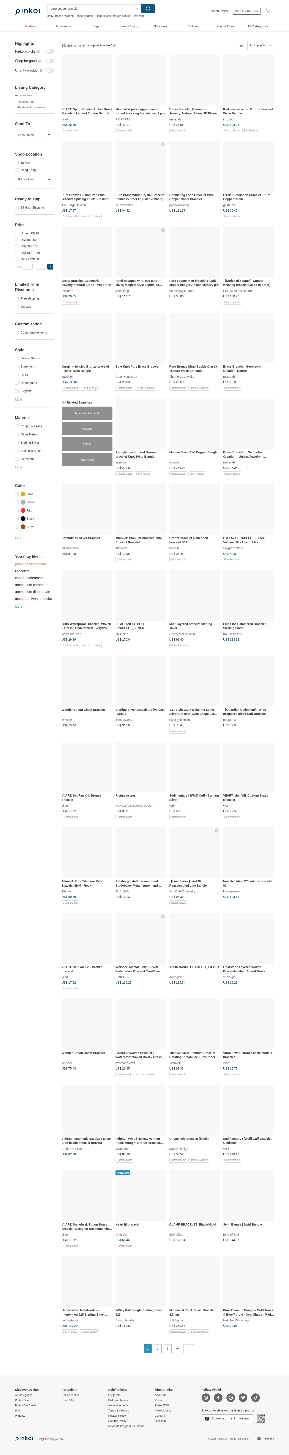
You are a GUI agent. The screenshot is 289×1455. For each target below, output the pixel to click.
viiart (65, 119)
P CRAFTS (122, 119)
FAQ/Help (114, 1395)
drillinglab (121, 634)
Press (158, 1400)
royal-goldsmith (179, 719)
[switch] (34, 51)
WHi (172, 805)
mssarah (175, 119)
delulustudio (70, 1320)
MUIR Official (70, 548)
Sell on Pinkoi (219, 11)
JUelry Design (178, 1148)
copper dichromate (29, 578)
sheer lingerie (85, 15)
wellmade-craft (71, 634)
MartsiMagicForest (181, 290)
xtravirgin (229, 977)
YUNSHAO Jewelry (182, 891)
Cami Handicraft (126, 376)
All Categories (24, 1395)
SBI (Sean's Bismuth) (237, 290)
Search (148, 8)
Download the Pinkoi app (227, 1419)
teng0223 (229, 719)
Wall (18, 1410)
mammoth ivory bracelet (33, 598)
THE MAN (122, 891)
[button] (50, 267)
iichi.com (160, 1420)
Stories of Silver (72, 1148)
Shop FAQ (68, 1400)
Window (20, 1415)
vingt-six (120, 1234)
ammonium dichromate (32, 592)
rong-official (231, 1234)
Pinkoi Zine (22, 1400)
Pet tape (139, 15)
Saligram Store (233, 548)
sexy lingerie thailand (60, 15)
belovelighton (124, 205)
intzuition (229, 119)
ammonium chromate (31, 585)
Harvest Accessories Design (134, 805)
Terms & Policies (118, 1410)
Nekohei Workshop (236, 1320)
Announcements (118, 1405)
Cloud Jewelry (124, 1320)
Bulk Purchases (118, 1400)
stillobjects (176, 1320)
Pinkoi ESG (162, 1405)
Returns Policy (117, 1420)
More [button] (18, 399)
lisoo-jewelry (123, 719)
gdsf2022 (229, 205)
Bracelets (22, 571)
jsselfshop (122, 290)
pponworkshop (179, 205)
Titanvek (121, 548)
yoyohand (122, 1148)
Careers (160, 1415)
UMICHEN (122, 977)
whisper (67, 719)
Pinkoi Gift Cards (25, 1405)
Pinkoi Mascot (163, 1410)
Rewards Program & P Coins (126, 1426)
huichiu (174, 548)
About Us (160, 1395)
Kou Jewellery (232, 634)
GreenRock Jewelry (182, 634)
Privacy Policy (117, 1415)
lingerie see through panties (113, 15)
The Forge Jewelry (74, 205)
